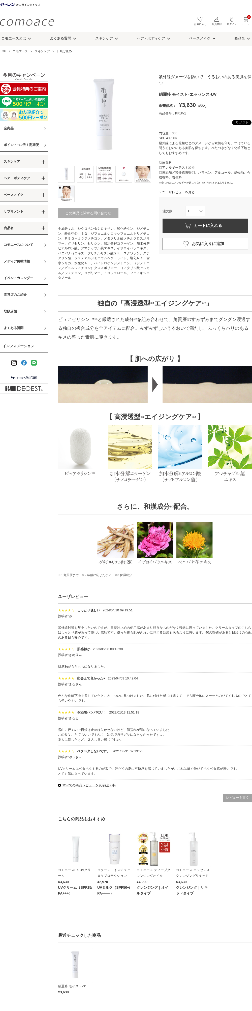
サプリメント (13, 211)
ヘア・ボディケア (151, 38)
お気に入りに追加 (208, 244)
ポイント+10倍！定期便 (21, 145)
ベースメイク (199, 38)
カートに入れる (208, 225)
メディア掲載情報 (17, 261)
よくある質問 (13, 328)
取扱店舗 (10, 311)
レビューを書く (237, 797)
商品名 (239, 38)
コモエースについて (18, 245)
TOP (3, 51)
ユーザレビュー (73, 596)
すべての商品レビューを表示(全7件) (89, 785)
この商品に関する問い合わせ (88, 213)
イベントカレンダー (18, 278)
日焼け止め (64, 51)
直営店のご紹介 (15, 294)
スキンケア (104, 38)
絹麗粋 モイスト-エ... (73, 986)
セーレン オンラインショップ (20, 5)
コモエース (27, 22)
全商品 (9, 128)
